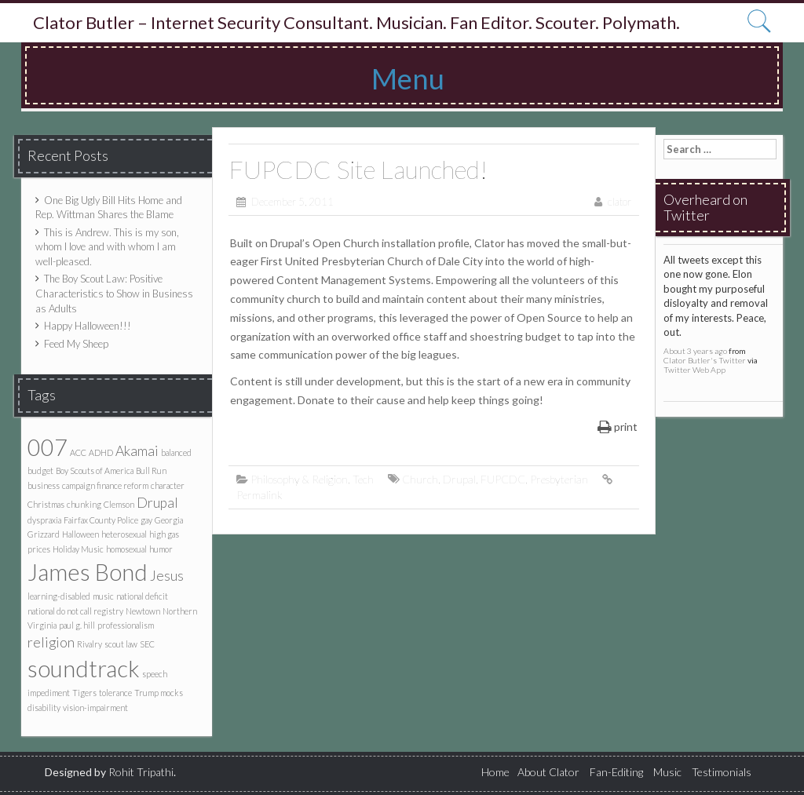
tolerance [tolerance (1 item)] (115, 692)
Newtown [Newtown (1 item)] (143, 611)
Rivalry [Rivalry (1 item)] (89, 644)
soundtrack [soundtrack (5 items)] (83, 668)
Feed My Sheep (76, 343)
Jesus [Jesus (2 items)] (167, 575)
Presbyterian (559, 479)
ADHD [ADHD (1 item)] (101, 452)
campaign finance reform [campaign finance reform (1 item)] (105, 485)
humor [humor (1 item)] (161, 549)
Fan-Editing (616, 772)
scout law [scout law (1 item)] (120, 644)
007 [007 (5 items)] (47, 447)
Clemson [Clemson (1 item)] (119, 504)
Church (420, 479)
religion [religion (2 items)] (51, 642)
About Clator (548, 772)
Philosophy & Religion (299, 479)
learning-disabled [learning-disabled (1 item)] (58, 596)
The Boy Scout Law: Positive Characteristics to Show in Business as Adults (114, 293)
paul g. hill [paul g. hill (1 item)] (77, 625)
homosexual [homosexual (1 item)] (126, 549)
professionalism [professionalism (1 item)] (125, 625)
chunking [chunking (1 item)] (84, 504)
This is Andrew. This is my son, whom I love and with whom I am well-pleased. (107, 247)
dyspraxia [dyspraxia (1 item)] (44, 520)
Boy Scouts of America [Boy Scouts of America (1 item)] (94, 470)
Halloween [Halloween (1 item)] (80, 534)
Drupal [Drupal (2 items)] (157, 502)
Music (667, 772)
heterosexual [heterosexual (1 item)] (124, 534)
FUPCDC (503, 479)
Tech (363, 479)
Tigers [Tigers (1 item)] (84, 692)
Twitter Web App (694, 369)
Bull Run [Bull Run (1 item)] (151, 470)
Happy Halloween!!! (87, 325)
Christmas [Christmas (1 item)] (45, 504)
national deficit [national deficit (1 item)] (142, 596)
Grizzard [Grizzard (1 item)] (43, 534)
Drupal (459, 479)
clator (619, 201)
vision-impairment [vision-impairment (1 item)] (95, 707)
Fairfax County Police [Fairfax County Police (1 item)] (101, 520)
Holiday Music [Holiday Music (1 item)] (78, 549)
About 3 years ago (695, 351)
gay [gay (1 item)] (146, 520)
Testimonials (721, 772)
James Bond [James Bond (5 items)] (87, 571)
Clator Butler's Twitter (704, 360)
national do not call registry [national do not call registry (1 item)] (75, 611)
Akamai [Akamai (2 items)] (137, 451)
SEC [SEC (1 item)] (147, 644)
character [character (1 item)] (168, 485)
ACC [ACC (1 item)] (78, 452)
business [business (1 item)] (43, 485)
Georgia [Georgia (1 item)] (169, 520)
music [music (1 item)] (103, 596)
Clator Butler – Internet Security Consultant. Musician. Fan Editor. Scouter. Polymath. (356, 23)
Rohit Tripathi (141, 772)
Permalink (259, 494)
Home (495, 772)
